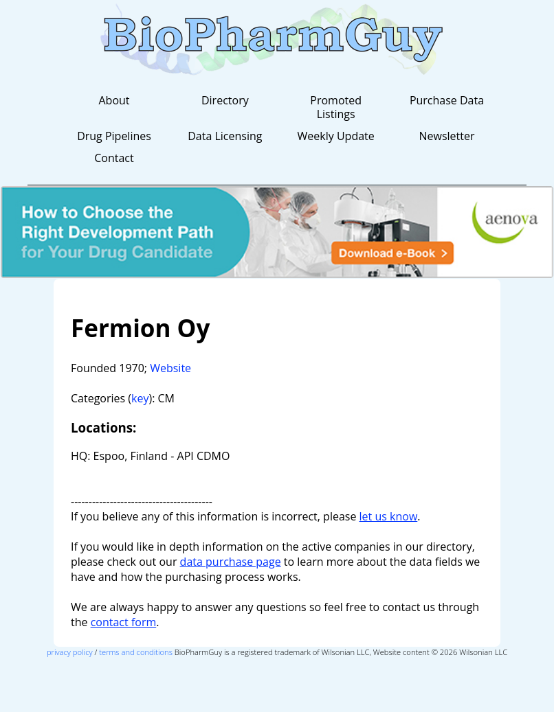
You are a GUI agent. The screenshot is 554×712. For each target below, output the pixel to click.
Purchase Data (447, 100)
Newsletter (446, 135)
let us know (388, 516)
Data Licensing (225, 135)
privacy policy (70, 652)
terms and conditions (136, 652)
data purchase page (230, 561)
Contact (113, 157)
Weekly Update (336, 135)
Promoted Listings (336, 107)
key (139, 398)
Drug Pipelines (114, 135)
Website (170, 368)
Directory (225, 100)
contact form (124, 622)
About (113, 100)
